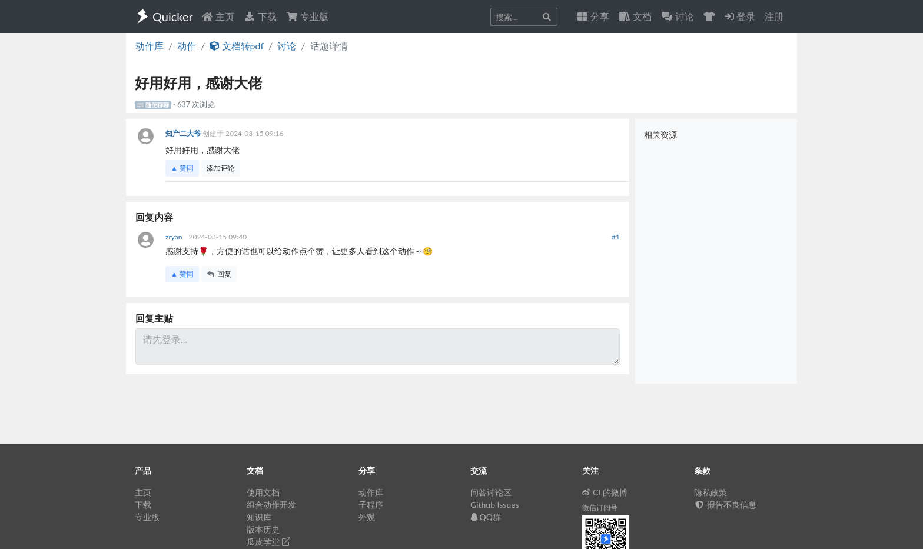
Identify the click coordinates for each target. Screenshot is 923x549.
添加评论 (221, 168)
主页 (217, 16)
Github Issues (494, 505)
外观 (366, 517)
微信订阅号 (599, 507)
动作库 (149, 45)
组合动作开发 (271, 505)
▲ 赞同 (182, 168)
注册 (774, 16)
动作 (186, 45)
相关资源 (660, 134)
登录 (740, 16)
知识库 (259, 517)
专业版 (307, 16)
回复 (219, 273)
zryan (174, 236)
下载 (260, 16)
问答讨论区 (491, 492)
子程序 (370, 505)
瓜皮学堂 (268, 542)
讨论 (286, 45)
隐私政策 (710, 492)
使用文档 (263, 492)
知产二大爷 (183, 133)
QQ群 (485, 517)
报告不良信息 (725, 505)
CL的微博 (604, 492)
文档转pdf (237, 45)
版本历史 (263, 529)
